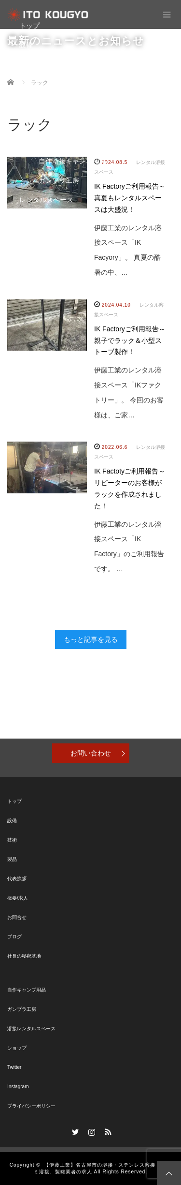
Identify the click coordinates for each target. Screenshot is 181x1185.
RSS (106, 1130)
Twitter (14, 1067)
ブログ (29, 103)
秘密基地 (32, 142)
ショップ (32, 219)
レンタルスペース (46, 200)
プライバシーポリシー (31, 1106)
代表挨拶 (17, 878)
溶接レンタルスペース (31, 1028)
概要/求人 (17, 898)
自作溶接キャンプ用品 (72, 161)
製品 (26, 84)
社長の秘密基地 (24, 956)
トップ (29, 26)
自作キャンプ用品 (26, 989)
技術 (26, 64)
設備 (26, 45)
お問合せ (32, 122)
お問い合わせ (90, 753)
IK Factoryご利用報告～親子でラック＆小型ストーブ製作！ (130, 340)
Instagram (17, 1086)
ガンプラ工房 (59, 180)
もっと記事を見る (91, 639)
